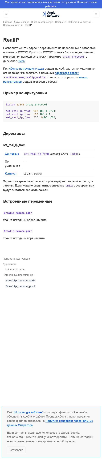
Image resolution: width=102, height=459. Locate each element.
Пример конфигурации (16, 258)
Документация (21, 22)
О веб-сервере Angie (42, 22)
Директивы (9, 264)
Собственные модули (79, 22)
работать (50, 6)
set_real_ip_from (14, 269)
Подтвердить (16, 449)
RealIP (28, 25)
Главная (7, 22)
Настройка (60, 22)
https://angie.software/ (28, 412)
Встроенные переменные (18, 274)
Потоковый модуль (13, 25)
